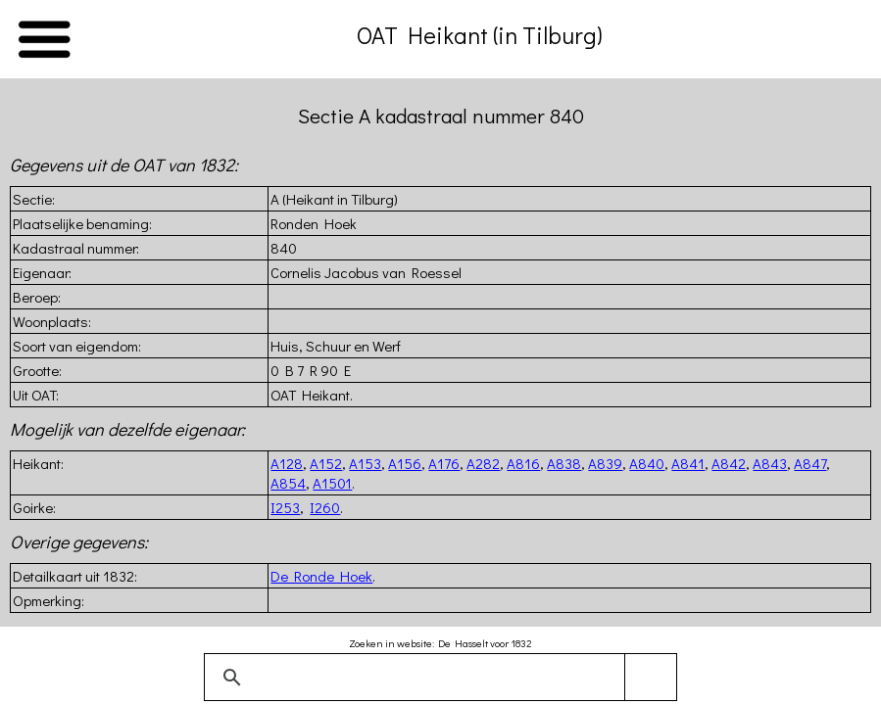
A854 (288, 483)
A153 (365, 463)
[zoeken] (437, 677)
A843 (770, 463)
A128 (286, 463)
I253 (285, 507)
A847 (810, 463)
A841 (688, 463)
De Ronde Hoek (321, 576)
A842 (728, 463)
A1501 (332, 483)
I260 (325, 507)
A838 (564, 463)
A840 (646, 463)
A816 (523, 463)
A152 (326, 463)
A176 (444, 463)
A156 (404, 463)
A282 (483, 463)
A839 (605, 463)
